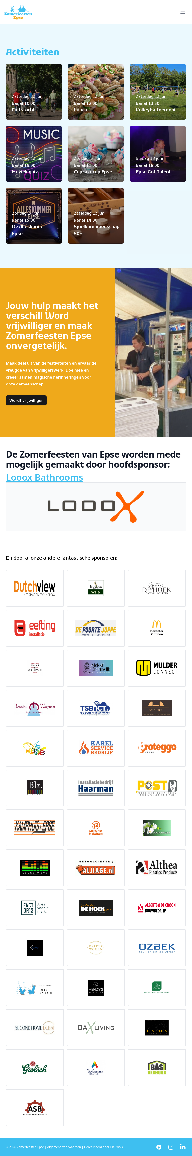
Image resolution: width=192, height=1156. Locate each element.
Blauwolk (116, 1147)
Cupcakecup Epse (93, 172)
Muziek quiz (25, 172)
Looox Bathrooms (44, 477)
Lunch (80, 110)
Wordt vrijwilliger (26, 400)
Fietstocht (23, 110)
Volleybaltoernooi (156, 110)
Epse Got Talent (153, 172)
